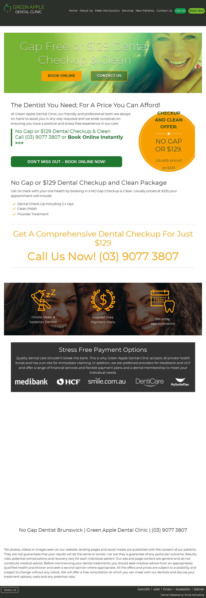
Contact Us (164, 10)
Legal (156, 589)
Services (128, 10)
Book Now (196, 10)
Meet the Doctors (107, 10)
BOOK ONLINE (61, 76)
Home (73, 10)
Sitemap (199, 589)
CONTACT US (109, 76)
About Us (86, 10)
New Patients (145, 10)
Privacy (167, 589)
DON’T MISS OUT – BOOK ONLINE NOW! (66, 161)
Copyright (144, 589)
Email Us (10, 590)
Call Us (180, 10)
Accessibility (183, 589)
